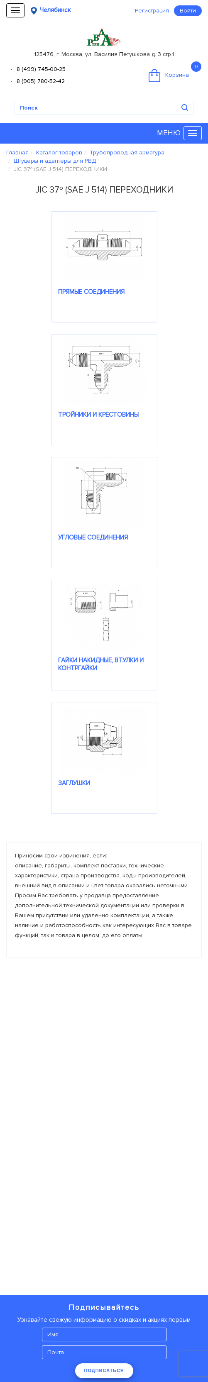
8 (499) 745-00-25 (41, 69)
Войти (188, 10)
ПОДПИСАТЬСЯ (104, 1370)
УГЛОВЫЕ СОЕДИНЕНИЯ (93, 537)
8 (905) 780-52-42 (41, 81)
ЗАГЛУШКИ (74, 783)
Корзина (175, 71)
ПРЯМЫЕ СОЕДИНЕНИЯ (91, 291)
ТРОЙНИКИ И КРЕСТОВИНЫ (98, 414)
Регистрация (152, 10)
